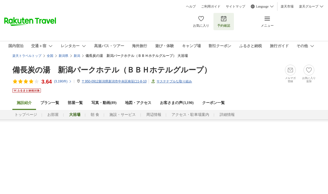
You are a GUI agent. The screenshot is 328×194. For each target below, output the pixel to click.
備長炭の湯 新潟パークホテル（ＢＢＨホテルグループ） (111, 70)
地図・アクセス (138, 103)
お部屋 (53, 115)
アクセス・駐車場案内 (190, 115)
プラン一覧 (49, 103)
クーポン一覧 (213, 103)
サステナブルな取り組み (174, 81)
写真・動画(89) (103, 103)
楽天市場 (287, 6)
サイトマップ (235, 6)
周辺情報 (153, 115)
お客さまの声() (177, 103)
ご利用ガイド (210, 6)
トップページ (26, 115)
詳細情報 (227, 115)
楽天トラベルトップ (26, 56)
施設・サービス (122, 115)
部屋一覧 (75, 103)
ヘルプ (191, 6)
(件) (63, 81)
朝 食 (95, 115)
